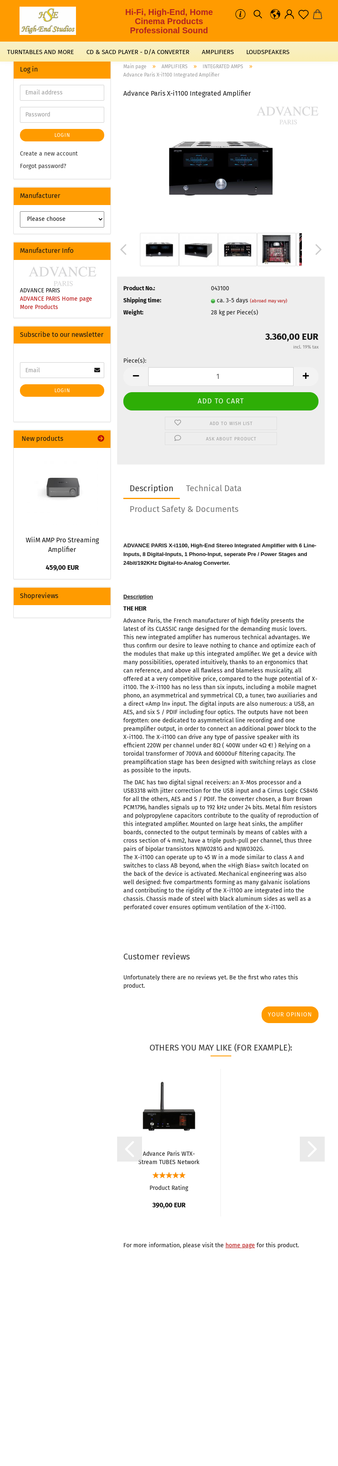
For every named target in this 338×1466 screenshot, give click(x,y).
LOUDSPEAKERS (267, 52)
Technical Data (214, 488)
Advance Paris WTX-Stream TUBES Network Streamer (168, 1157)
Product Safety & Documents (184, 509)
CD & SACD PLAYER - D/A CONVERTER (137, 52)
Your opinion (290, 1014)
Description (152, 488)
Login (62, 135)
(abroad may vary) (268, 301)
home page (240, 1245)
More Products (39, 307)
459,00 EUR (62, 567)
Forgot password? (43, 166)
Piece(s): (134, 360)
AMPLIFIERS (218, 52)
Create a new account (49, 153)
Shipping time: (142, 300)
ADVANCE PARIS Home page (56, 298)
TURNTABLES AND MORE (40, 52)
